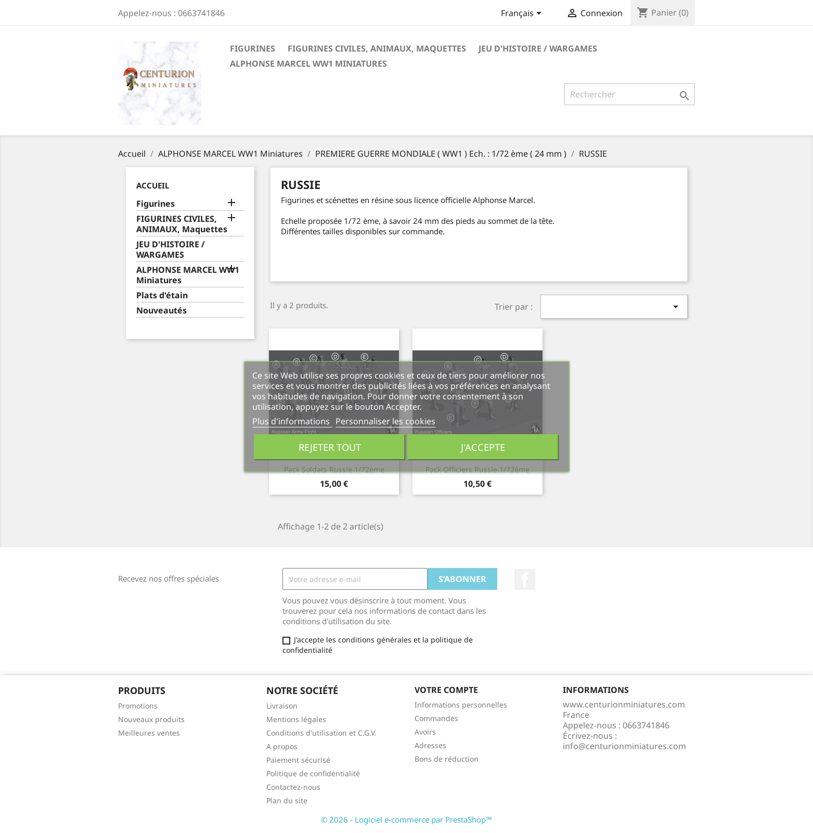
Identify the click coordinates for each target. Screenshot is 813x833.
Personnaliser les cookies (385, 421)
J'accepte (483, 446)
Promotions (138, 706)
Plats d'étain (162, 295)
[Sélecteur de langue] (523, 14)
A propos (282, 746)
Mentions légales (296, 719)
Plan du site (286, 800)
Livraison (282, 706)
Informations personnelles (461, 705)
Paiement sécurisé (298, 760)
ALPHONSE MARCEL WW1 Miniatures (308, 63)
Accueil (152, 185)
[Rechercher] (629, 94)
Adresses (430, 745)
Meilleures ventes (149, 733)
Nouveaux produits (151, 719)
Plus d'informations (292, 421)
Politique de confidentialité (313, 773)
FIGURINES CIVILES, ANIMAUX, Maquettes (377, 48)
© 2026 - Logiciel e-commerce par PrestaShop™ (406, 819)
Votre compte (446, 690)
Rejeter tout (330, 446)
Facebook (524, 579)
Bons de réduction (447, 759)
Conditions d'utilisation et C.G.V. (321, 733)
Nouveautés (161, 310)
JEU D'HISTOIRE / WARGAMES (538, 48)
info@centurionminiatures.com (624, 746)
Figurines (252, 48)
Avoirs (425, 732)
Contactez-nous (293, 787)
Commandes (436, 718)
